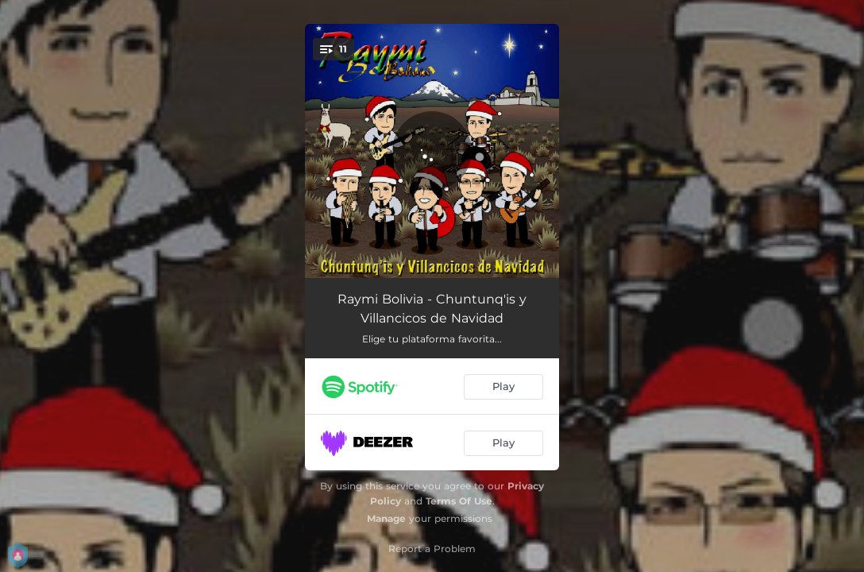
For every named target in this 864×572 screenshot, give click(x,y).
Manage (386, 518)
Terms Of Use (459, 501)
